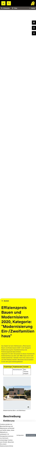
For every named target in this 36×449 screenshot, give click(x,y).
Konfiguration (20, 435)
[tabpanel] (18, 164)
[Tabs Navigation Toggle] (32, 8)
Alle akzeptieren (31, 435)
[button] (9, 3)
